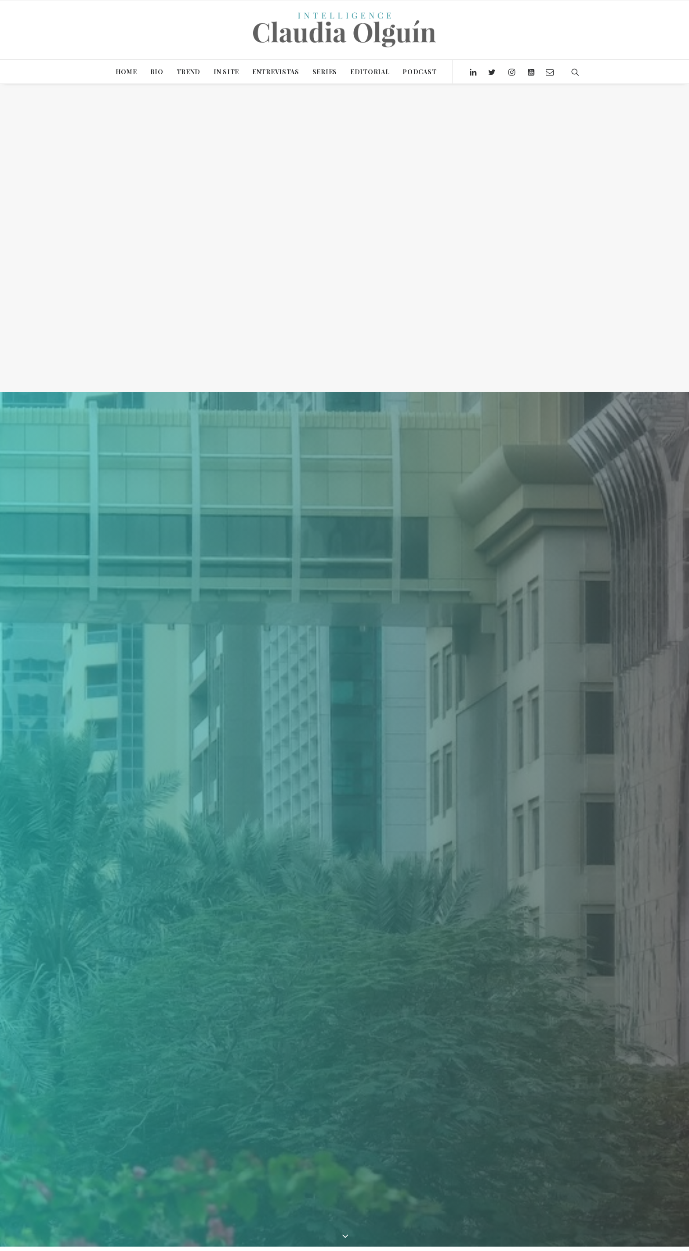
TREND (189, 72)
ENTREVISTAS (275, 72)
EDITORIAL (369, 72)
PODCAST (419, 72)
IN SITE (226, 72)
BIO (156, 72)
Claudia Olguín (216, 999)
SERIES (324, 72)
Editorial (153, 999)
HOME (126, 72)
